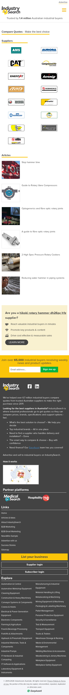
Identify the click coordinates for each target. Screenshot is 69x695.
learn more (17, 342)
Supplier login (35, 564)
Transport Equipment (45, 629)
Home (4, 513)
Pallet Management (45, 611)
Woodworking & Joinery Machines (51, 656)
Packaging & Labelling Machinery (51, 606)
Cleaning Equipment (10, 593)
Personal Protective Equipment (49, 615)
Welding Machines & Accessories (50, 651)
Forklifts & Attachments (12, 633)
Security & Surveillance (46, 620)
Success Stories (8, 545)
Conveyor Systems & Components (16, 602)
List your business (34, 557)
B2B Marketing (8, 527)
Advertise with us (9, 540)
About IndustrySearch (11, 522)
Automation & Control (11, 584)
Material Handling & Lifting (48, 592)
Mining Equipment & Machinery (50, 601)
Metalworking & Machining (48, 597)
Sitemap (5, 549)
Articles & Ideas (8, 517)
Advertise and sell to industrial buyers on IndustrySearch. (32, 455)
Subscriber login (34, 572)
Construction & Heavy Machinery (16, 598)
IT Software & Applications (13, 664)
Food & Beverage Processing (14, 629)
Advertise (63, 2)
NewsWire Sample (9, 536)
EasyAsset (34, 447)
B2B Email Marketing (11, 531)
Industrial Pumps (8, 651)
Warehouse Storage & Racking (49, 638)
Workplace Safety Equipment (49, 665)
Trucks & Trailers (43, 633)
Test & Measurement (45, 624)
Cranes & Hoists (8, 607)
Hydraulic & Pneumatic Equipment (16, 638)
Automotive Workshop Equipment (16, 588)
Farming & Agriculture (11, 624)
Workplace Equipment (45, 660)
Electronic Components (11, 620)
